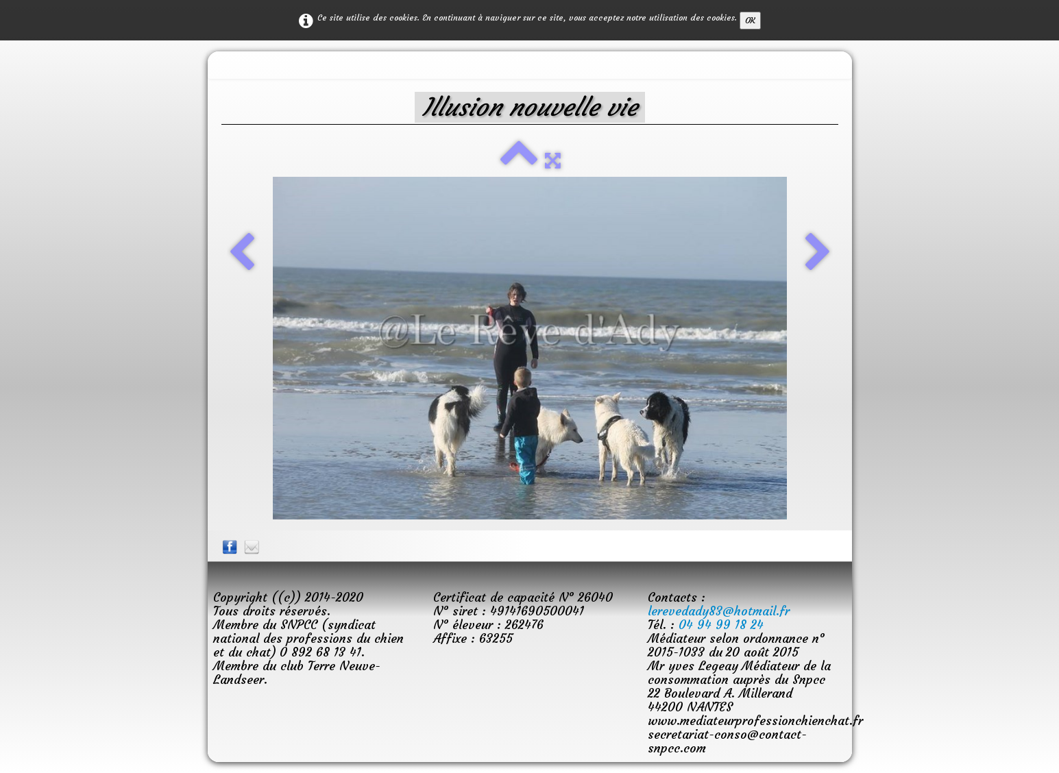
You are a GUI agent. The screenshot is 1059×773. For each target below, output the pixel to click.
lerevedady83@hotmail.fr (719, 611)
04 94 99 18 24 (721, 625)
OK (750, 20)
